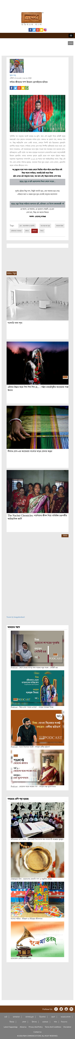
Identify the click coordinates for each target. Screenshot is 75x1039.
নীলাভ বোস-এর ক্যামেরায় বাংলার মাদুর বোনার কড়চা (30, 451)
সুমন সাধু (13, 75)
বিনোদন (42, 1017)
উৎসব (34, 1022)
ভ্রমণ (53, 1017)
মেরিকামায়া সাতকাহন (16, 231)
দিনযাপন (64, 1022)
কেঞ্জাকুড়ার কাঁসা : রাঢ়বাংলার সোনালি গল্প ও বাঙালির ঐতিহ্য (31, 879)
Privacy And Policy (36, 1027)
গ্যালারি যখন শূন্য (15, 322)
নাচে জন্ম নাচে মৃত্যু (45, 226)
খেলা (24, 1022)
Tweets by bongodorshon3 (15, 617)
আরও (65, 535)
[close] (70, 43)
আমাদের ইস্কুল (59, 226)
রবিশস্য (27, 231)
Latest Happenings (11, 1027)
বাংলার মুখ (29, 1017)
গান (55, 1022)
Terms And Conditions (53, 1027)
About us (23, 1027)
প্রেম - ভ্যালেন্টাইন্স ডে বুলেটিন (27, 226)
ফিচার (41, 231)
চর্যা (5, 1017)
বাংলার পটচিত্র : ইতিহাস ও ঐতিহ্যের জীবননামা (26, 919)
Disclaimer (67, 1027)
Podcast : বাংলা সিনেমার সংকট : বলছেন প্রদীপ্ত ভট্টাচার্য (30, 747)
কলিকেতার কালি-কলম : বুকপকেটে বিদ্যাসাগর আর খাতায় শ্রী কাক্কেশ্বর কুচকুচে (37, 839)
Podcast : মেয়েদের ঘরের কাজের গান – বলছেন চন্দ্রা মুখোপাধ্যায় (33, 786)
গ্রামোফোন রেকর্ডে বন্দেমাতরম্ (21, 958)
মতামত (45, 1022)
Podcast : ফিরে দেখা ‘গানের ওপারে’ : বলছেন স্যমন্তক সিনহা (32, 707)
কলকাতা (16, 1017)
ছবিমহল (35, 231)
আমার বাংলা (65, 1017)
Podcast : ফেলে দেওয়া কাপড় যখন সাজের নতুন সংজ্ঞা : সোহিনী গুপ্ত (34, 667)
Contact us (37, 1032)
